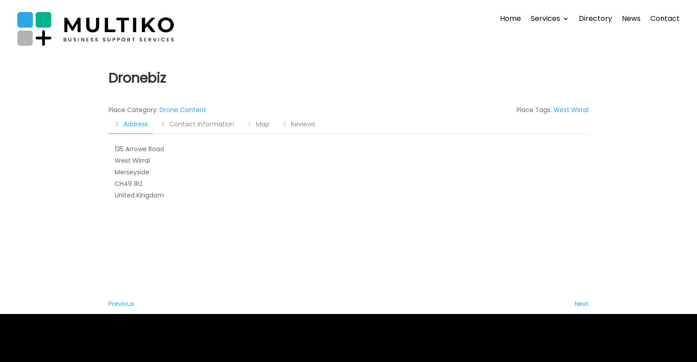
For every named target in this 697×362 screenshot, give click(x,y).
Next (582, 303)
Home (510, 20)
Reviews (298, 124)
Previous (121, 303)
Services (545, 20)
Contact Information (197, 124)
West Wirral (571, 109)
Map (257, 124)
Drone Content (183, 109)
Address (130, 124)
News (631, 20)
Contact (665, 20)
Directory (595, 20)
